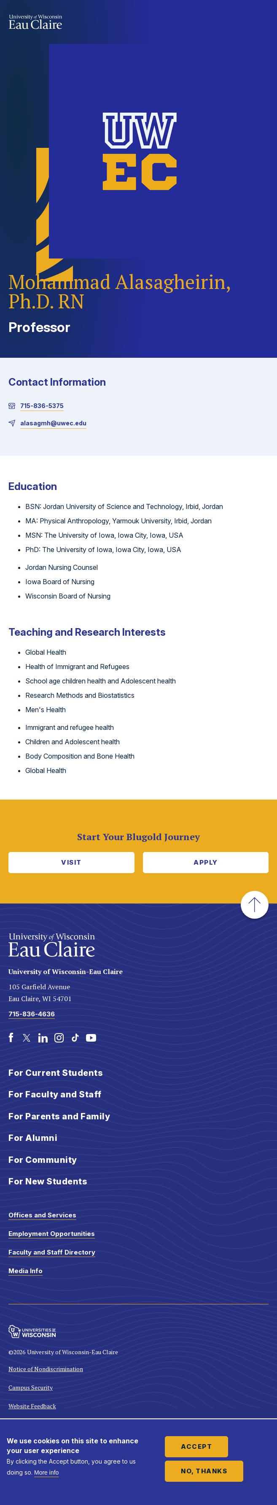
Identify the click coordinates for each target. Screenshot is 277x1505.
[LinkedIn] (43, 1038)
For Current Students (55, 1073)
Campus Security (30, 1387)
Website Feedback (32, 1406)
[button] (255, 905)
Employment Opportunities (51, 1234)
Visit (71, 862)
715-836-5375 (42, 405)
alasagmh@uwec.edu (53, 423)
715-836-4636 (31, 1014)
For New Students (47, 1181)
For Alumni (32, 1138)
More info (46, 1472)
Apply (206, 862)
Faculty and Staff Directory (51, 1252)
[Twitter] (27, 1038)
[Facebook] (11, 1038)
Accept (196, 1446)
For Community (42, 1160)
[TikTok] (75, 1038)
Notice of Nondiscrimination (45, 1369)
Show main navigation (260, 22)
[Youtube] (91, 1038)
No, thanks (204, 1471)
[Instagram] (59, 1038)
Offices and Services (42, 1215)
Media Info (25, 1271)
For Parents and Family (59, 1116)
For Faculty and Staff (55, 1094)
